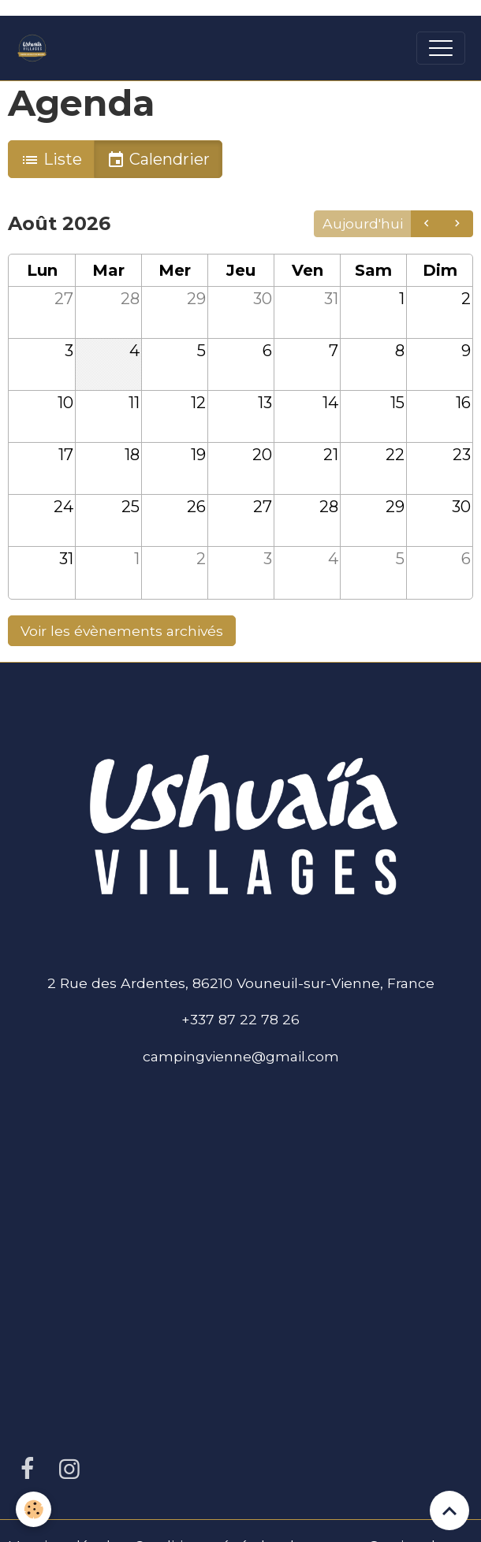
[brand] (36, 48)
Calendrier (158, 160)
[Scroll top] (449, 1510)
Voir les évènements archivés (122, 630)
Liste (51, 160)
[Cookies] (33, 1509)
